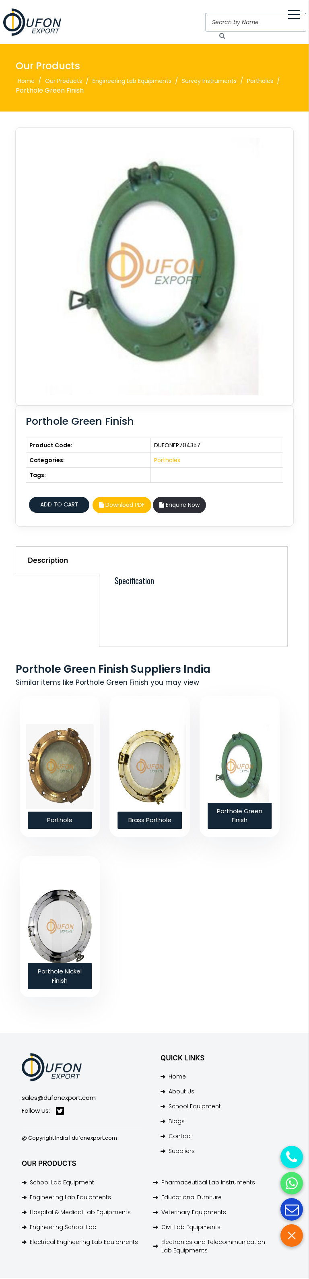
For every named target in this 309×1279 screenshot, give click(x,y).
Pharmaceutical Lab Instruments (208, 1183)
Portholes (260, 82)
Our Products (63, 82)
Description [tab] (48, 561)
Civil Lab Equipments (190, 1228)
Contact (180, 1137)
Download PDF (122, 506)
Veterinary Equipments (193, 1213)
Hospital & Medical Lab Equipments (80, 1213)
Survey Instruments (209, 82)
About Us (181, 1093)
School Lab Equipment (62, 1183)
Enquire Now (179, 506)
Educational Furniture (191, 1198)
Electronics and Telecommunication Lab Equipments (213, 1247)
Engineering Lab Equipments (132, 82)
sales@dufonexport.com (59, 1098)
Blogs (177, 1122)
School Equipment (195, 1107)
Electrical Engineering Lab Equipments (84, 1243)
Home (26, 82)
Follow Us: (43, 1112)
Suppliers (182, 1152)
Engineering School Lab (63, 1228)
